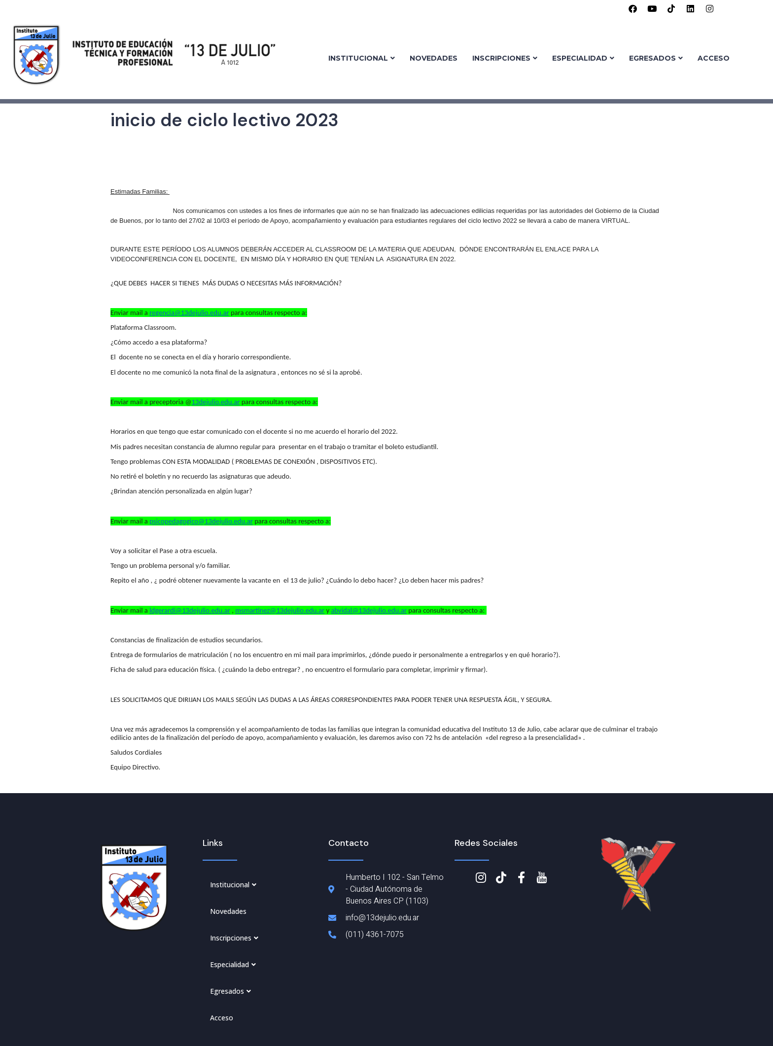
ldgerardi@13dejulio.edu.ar (189, 610)
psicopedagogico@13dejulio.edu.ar (201, 521)
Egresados (656, 58)
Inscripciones (504, 58)
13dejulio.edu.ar (216, 401)
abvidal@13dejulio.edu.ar (369, 610)
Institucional (361, 58)
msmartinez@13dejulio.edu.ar (279, 610)
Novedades (433, 58)
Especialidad (583, 58)
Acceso (714, 58)
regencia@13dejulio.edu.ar (189, 312)
